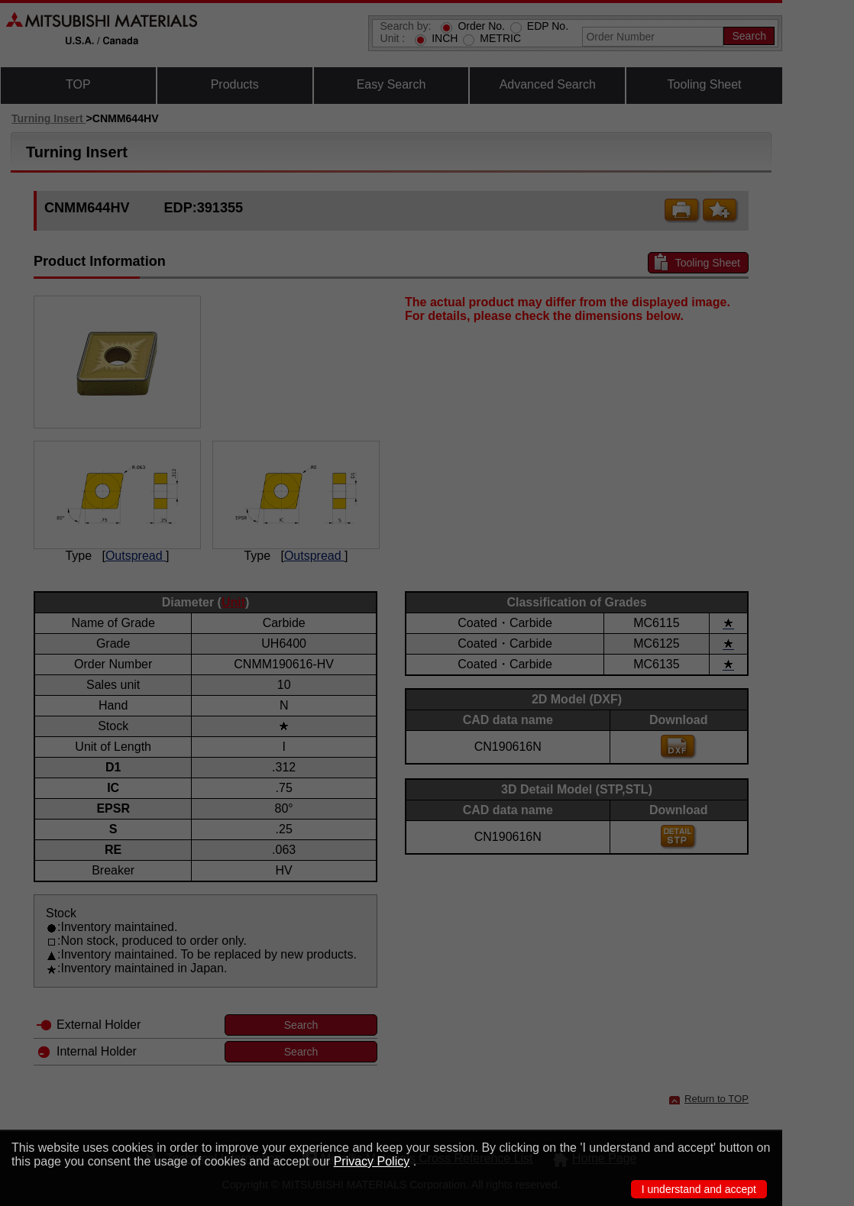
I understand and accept (699, 1189)
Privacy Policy (372, 1161)
